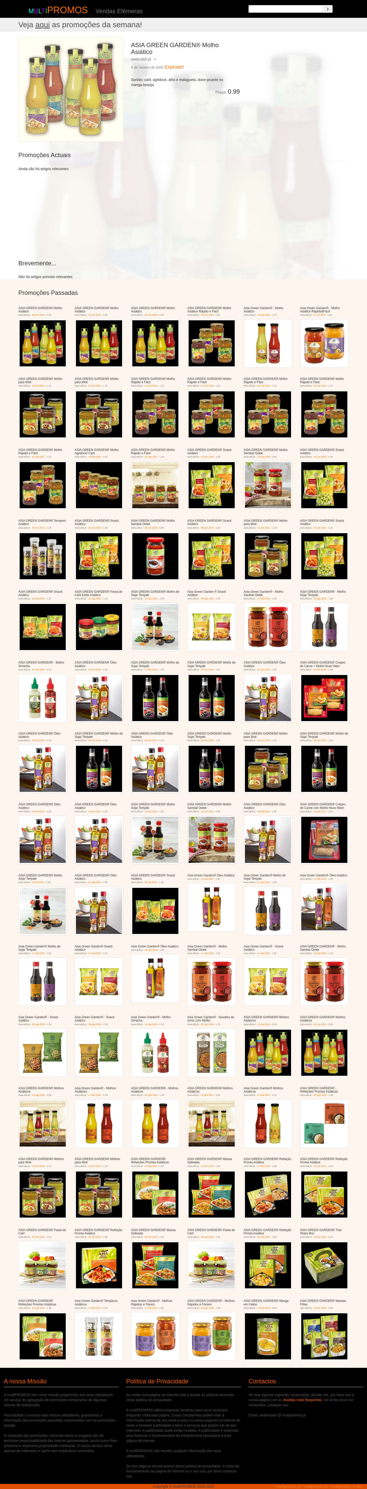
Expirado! (174, 67)
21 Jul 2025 (320, 315)
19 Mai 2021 (94, 457)
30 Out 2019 (38, 315)
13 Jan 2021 (94, 315)
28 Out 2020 (151, 315)
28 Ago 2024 (94, 1024)
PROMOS (67, 10)
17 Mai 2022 (320, 879)
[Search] (327, 9)
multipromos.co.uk (345, 1486)
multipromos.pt (288, 1486)
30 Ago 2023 (320, 598)
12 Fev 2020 (320, 1237)
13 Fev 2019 (151, 385)
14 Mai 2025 (263, 315)
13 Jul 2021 (38, 882)
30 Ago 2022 (207, 598)
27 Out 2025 (38, 669)
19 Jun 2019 (207, 385)
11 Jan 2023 (207, 953)
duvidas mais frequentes (302, 1400)
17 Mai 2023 (263, 598)
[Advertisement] (296, 72)
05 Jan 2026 (207, 1024)
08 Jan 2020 (94, 385)
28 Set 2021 (151, 882)
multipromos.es (316, 1486)
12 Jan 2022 (207, 879)
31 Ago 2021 (151, 457)
